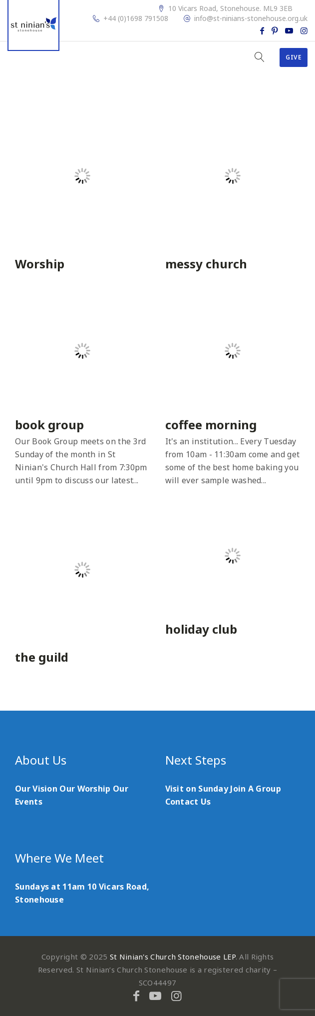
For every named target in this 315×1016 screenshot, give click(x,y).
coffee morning (211, 424)
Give (294, 57)
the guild (41, 657)
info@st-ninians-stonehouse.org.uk (251, 18)
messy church (206, 263)
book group (49, 424)
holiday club (201, 629)
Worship (39, 263)
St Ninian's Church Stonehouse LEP (173, 957)
